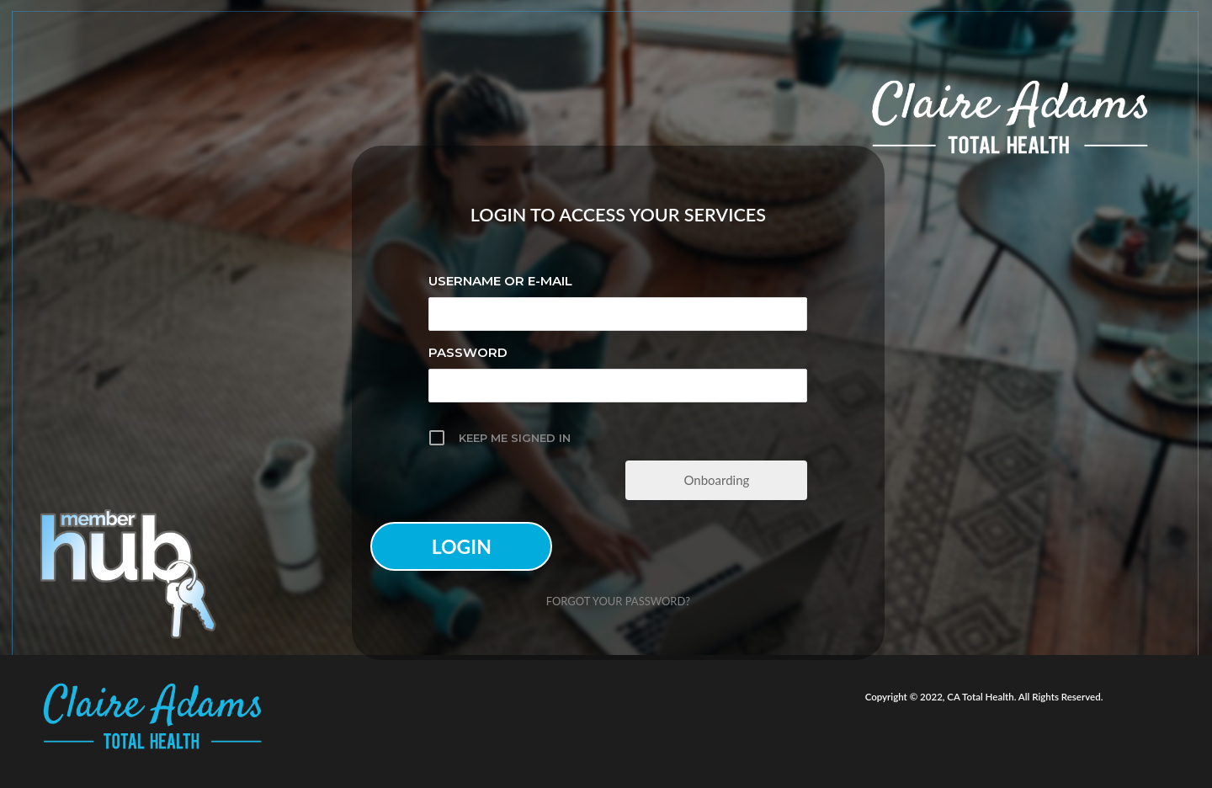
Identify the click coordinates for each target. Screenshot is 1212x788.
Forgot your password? (618, 601)
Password (468, 352)
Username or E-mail (500, 281)
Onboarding (716, 479)
